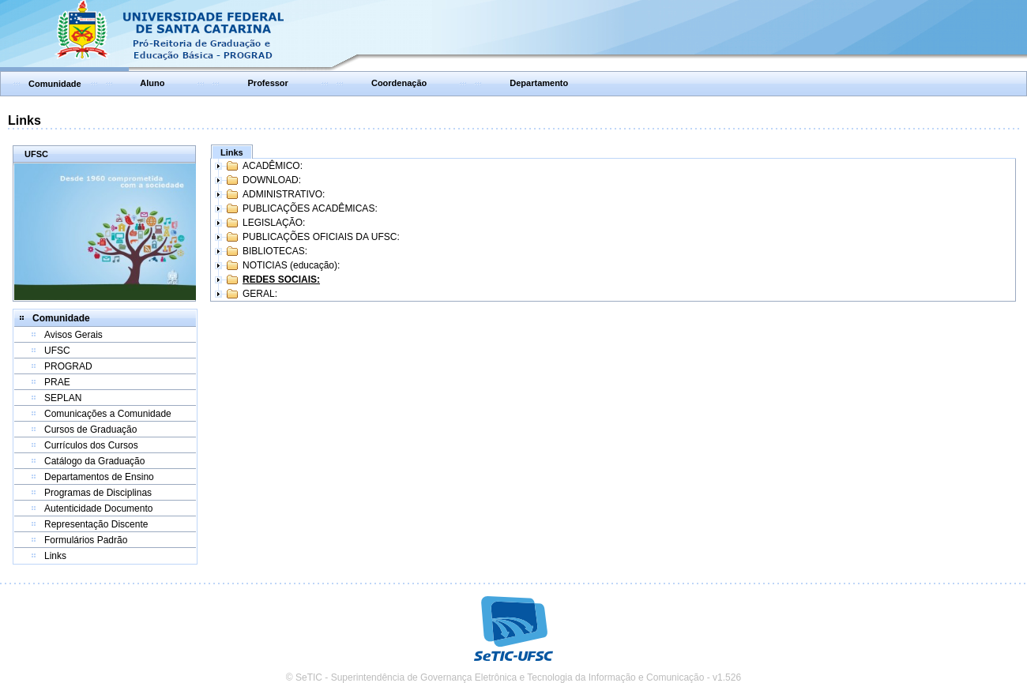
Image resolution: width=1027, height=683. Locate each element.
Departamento (539, 83)
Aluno (152, 83)
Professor (268, 83)
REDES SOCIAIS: (281, 279)
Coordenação (399, 83)
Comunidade (54, 83)
